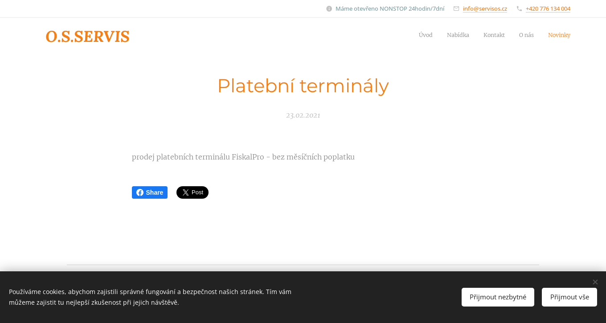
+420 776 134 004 (548, 8)
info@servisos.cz (485, 8)
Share (150, 192)
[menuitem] (515, 36)
